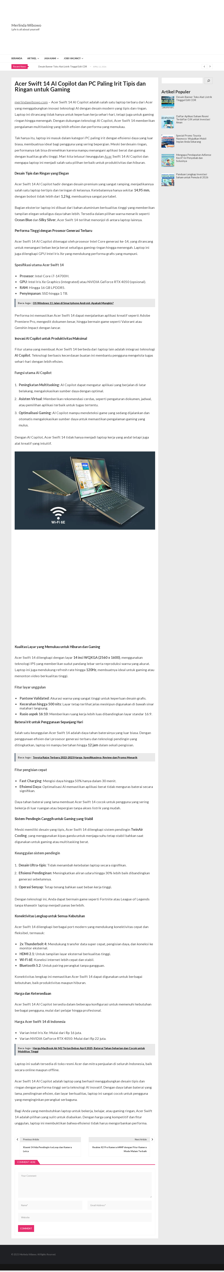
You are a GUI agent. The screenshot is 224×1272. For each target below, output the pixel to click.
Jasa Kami (50, 58)
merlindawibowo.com (31, 102)
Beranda (16, 58)
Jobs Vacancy (72, 58)
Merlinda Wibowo (26, 25)
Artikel (31, 58)
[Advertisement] (133, 27)
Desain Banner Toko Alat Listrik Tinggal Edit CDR (62, 66)
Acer (108, 156)
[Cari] (209, 80)
